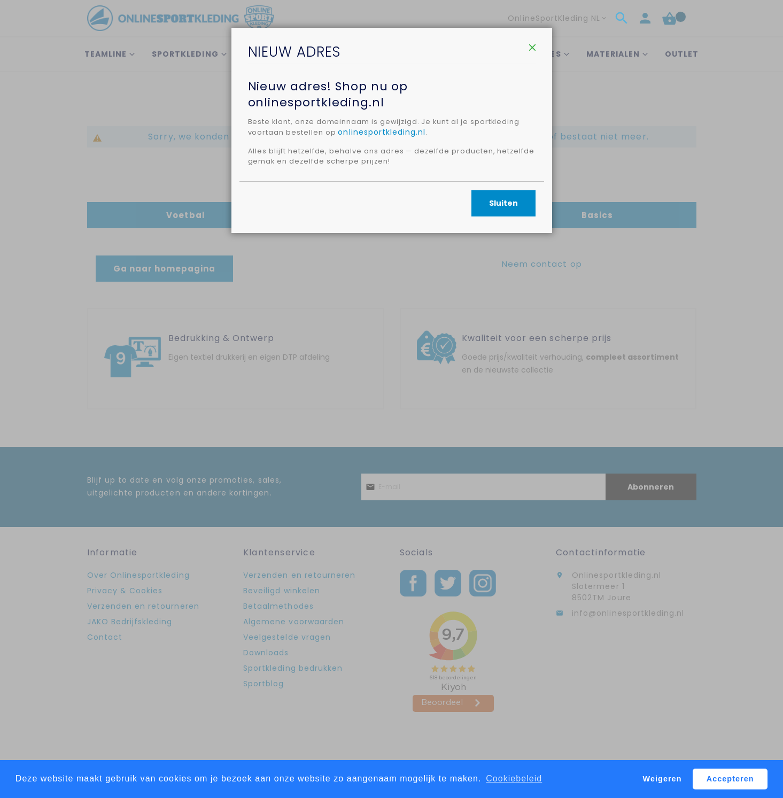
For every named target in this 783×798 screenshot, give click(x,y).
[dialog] (391, 399)
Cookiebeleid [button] (514, 778)
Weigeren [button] (662, 778)
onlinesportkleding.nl (443, 185)
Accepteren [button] (730, 778)
